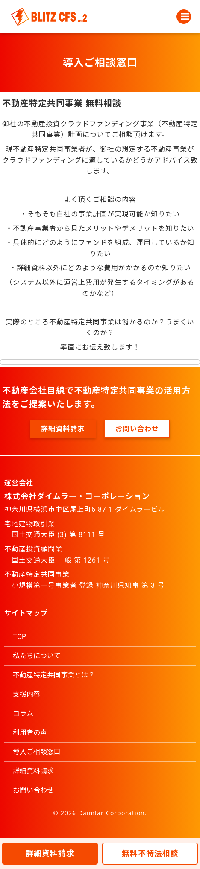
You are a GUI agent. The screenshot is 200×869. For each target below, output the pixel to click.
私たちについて (37, 656)
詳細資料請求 (33, 771)
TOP (19, 637)
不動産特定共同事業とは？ (54, 675)
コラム (23, 713)
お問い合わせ (33, 790)
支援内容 (26, 694)
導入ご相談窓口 (37, 752)
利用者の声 (30, 733)
